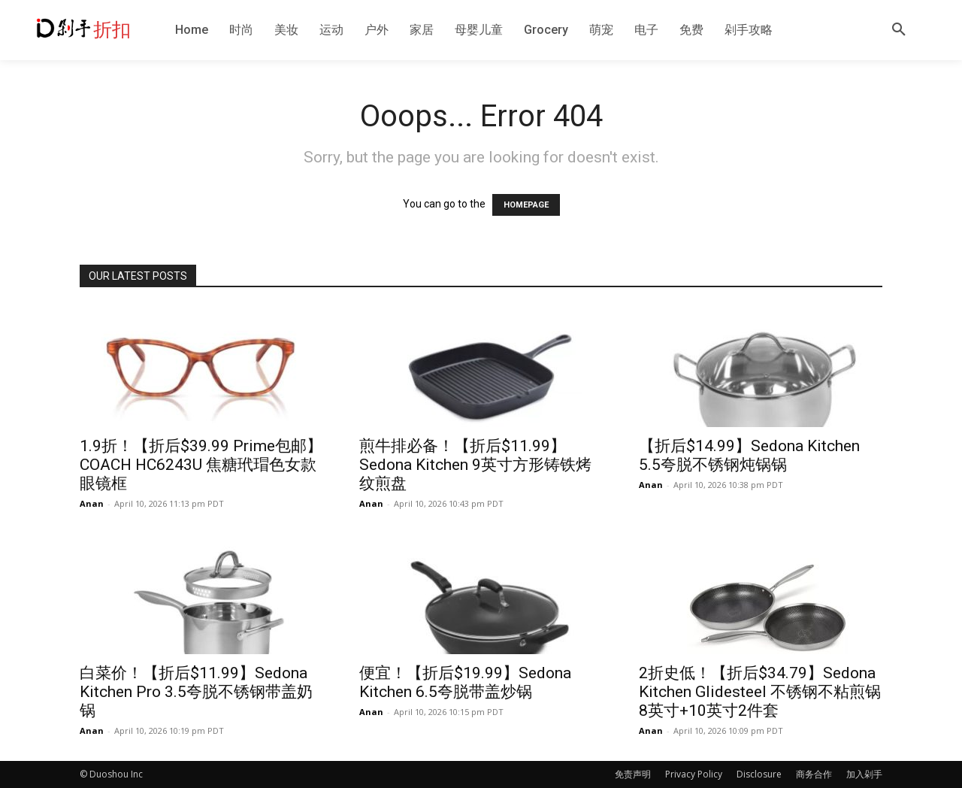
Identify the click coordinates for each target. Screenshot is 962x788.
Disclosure (759, 774)
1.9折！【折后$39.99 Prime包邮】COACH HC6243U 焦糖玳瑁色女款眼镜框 (201, 464)
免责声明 (633, 774)
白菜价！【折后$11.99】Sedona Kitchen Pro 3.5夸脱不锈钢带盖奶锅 (196, 692)
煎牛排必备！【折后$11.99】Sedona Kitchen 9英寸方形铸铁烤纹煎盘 (475, 464)
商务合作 (814, 774)
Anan (92, 503)
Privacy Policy (693, 774)
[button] (899, 30)
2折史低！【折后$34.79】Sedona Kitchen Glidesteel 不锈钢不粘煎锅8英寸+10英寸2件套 (760, 692)
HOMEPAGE (526, 205)
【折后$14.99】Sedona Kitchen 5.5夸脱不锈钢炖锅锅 (749, 455)
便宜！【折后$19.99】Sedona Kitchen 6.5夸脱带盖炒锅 (465, 682)
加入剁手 (864, 774)
